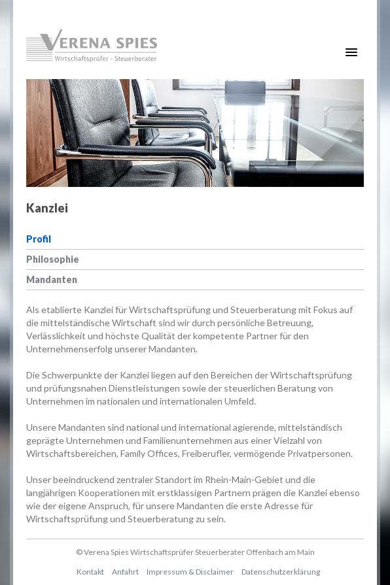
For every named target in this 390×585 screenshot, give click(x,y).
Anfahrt (125, 572)
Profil (38, 238)
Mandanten (51, 279)
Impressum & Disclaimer (190, 572)
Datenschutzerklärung (280, 572)
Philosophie (52, 259)
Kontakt (90, 572)
